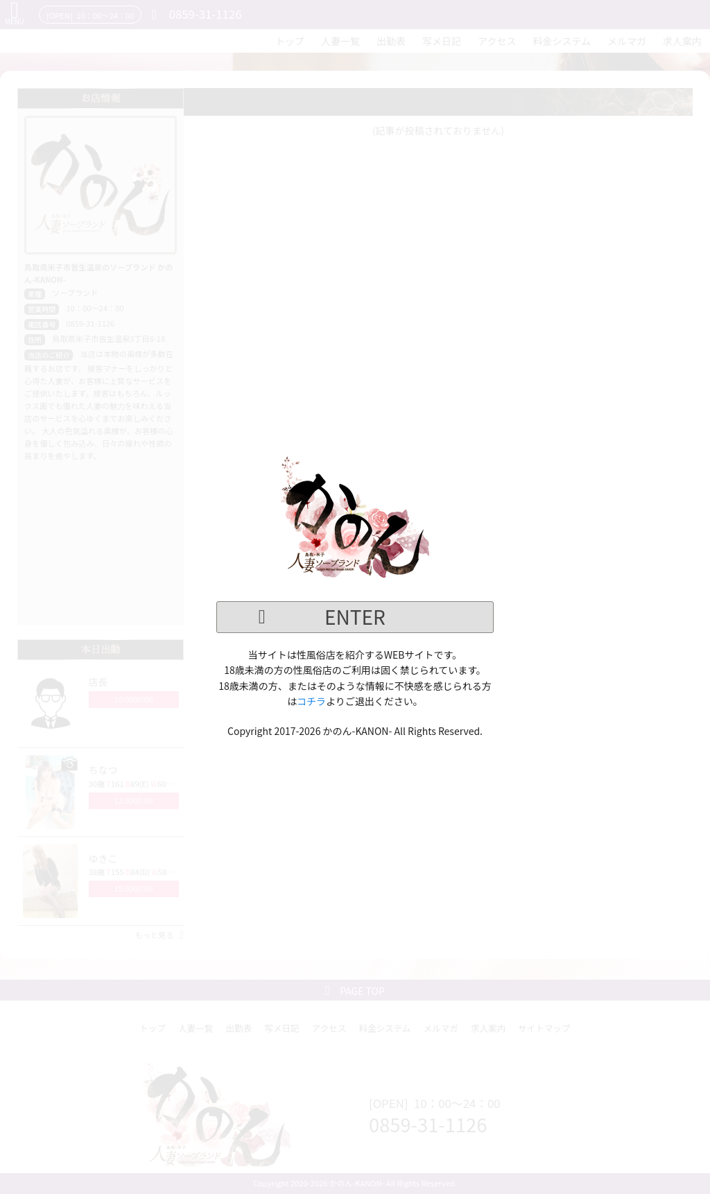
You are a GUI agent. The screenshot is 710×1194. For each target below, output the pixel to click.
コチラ (311, 701)
